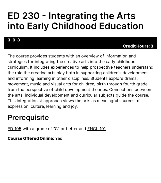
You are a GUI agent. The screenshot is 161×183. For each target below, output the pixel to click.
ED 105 (14, 128)
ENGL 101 (96, 128)
